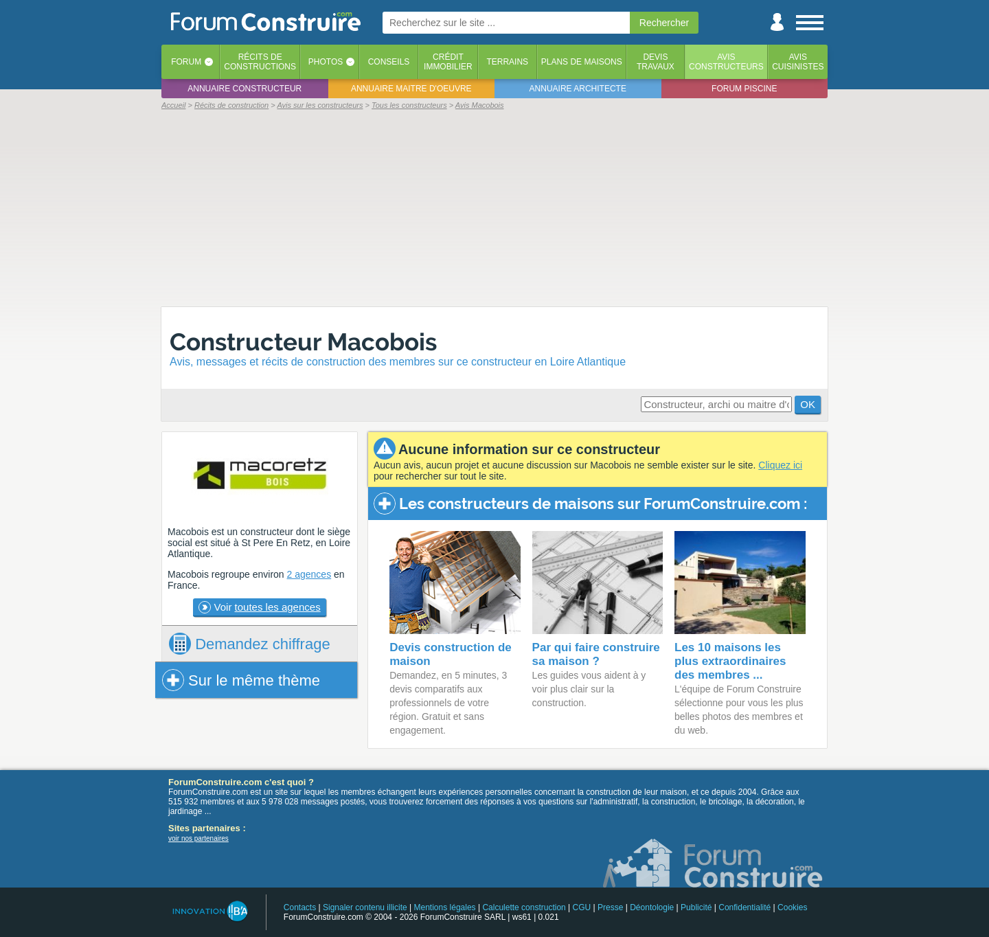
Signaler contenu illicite (365, 907)
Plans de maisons (581, 62)
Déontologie (652, 907)
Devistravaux (655, 61)
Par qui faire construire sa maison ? (596, 654)
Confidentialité (744, 907)
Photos (325, 62)
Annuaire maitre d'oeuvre (411, 88)
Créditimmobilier (448, 61)
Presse (610, 907)
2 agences (309, 574)
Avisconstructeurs (726, 61)
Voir (259, 607)
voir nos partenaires (198, 838)
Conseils (389, 62)
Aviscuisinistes (797, 61)
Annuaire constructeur (244, 88)
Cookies (792, 907)
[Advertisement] (494, 207)
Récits (260, 61)
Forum (186, 62)
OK (807, 404)
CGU (582, 907)
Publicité (696, 907)
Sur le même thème (241, 680)
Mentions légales (445, 907)
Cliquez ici (780, 465)
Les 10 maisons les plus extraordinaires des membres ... (730, 661)
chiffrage (249, 644)
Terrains (507, 62)
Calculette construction (523, 907)
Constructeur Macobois (303, 342)
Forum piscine (744, 88)
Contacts (300, 907)
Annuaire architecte (578, 88)
